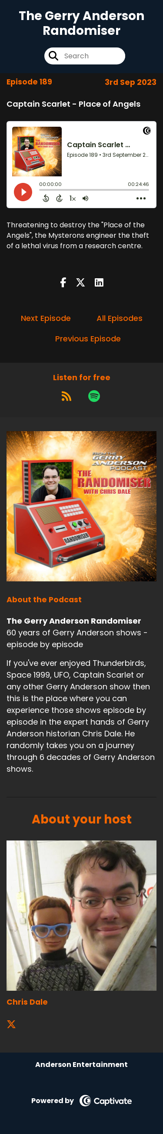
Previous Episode (88, 338)
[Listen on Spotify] (94, 396)
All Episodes (119, 318)
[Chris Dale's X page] (17, 1024)
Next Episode (46, 318)
